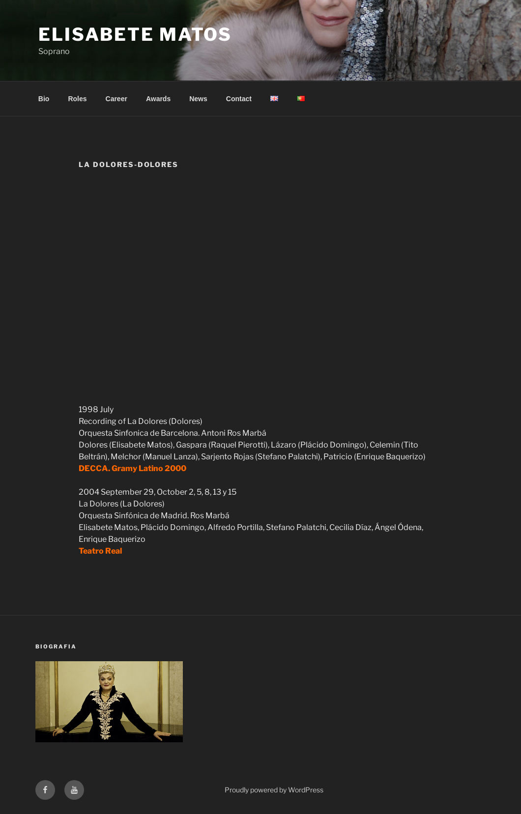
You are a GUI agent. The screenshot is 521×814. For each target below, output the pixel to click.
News (198, 99)
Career (116, 99)
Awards (158, 99)
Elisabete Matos (135, 34)
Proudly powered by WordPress (274, 790)
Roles (77, 99)
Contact (239, 99)
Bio (44, 99)
